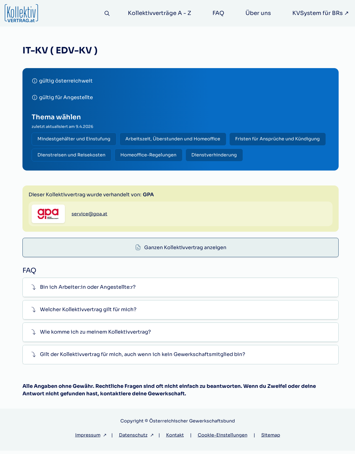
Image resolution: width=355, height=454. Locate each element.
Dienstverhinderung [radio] (216, 155)
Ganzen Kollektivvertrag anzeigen (185, 193)
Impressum (87, 438)
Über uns (258, 13)
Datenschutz (133, 438)
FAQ (218, 13)
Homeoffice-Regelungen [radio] (150, 155)
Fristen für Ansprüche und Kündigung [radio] (279, 139)
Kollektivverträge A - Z (159, 13)
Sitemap (270, 438)
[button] (181, 290)
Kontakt (175, 438)
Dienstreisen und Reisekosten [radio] (72, 155)
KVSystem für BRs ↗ (320, 13)
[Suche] (106, 13)
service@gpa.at (89, 242)
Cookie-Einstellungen (222, 438)
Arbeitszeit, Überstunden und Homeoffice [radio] (174, 139)
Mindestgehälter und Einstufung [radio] (74, 139)
